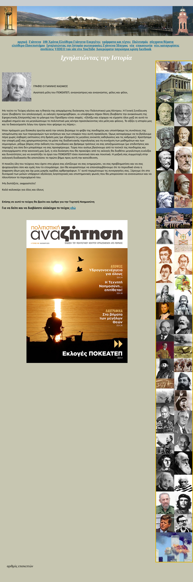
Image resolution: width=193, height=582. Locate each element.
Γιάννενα (35, 41)
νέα (132, 45)
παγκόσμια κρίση (126, 49)
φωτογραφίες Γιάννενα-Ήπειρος (106, 45)
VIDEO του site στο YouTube (75, 49)
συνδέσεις (47, 49)
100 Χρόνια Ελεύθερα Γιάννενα (64, 41)
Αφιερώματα (105, 49)
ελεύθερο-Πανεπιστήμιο (28, 45)
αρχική (22, 41)
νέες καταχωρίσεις (166, 45)
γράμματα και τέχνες (116, 41)
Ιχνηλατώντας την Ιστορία (64, 45)
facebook (145, 49)
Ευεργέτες (93, 41)
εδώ (73, 208)
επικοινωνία (144, 45)
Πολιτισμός (140, 41)
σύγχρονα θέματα (161, 41)
